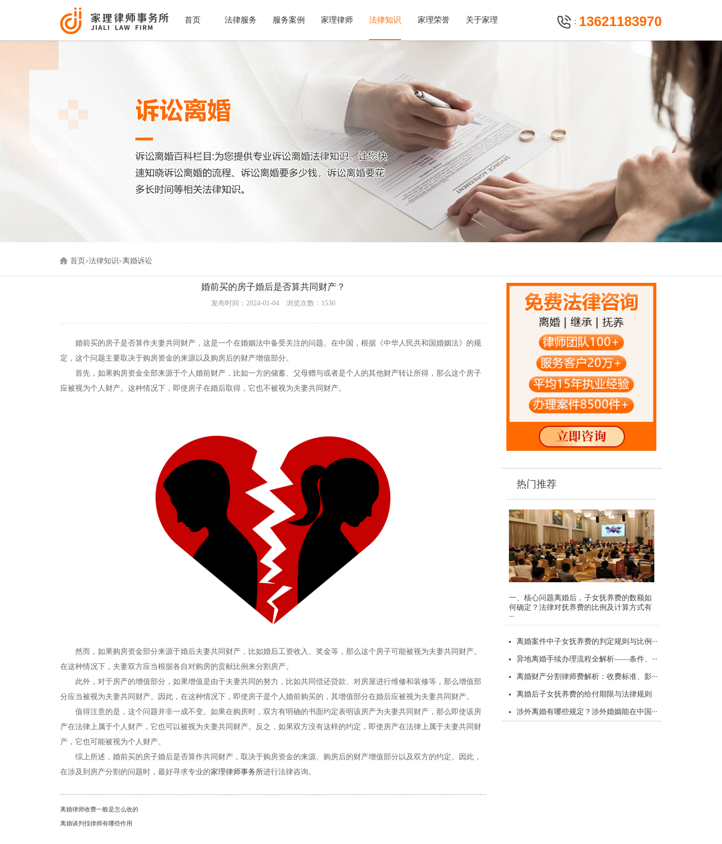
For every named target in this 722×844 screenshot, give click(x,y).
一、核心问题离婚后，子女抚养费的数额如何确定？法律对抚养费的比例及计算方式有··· (580, 607)
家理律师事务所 (237, 772)
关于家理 (482, 20)
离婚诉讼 (137, 261)
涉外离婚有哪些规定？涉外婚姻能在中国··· (586, 712)
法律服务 (241, 20)
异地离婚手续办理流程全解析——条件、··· (586, 659)
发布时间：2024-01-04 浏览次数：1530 (273, 303)
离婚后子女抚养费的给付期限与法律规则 (584, 694)
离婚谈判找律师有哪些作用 (96, 823)
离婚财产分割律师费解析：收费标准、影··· (586, 676)
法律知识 (385, 20)
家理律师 (337, 20)
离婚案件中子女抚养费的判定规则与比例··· (586, 641)
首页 (193, 20)
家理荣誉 (434, 20)
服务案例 (289, 20)
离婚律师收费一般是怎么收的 (99, 809)
